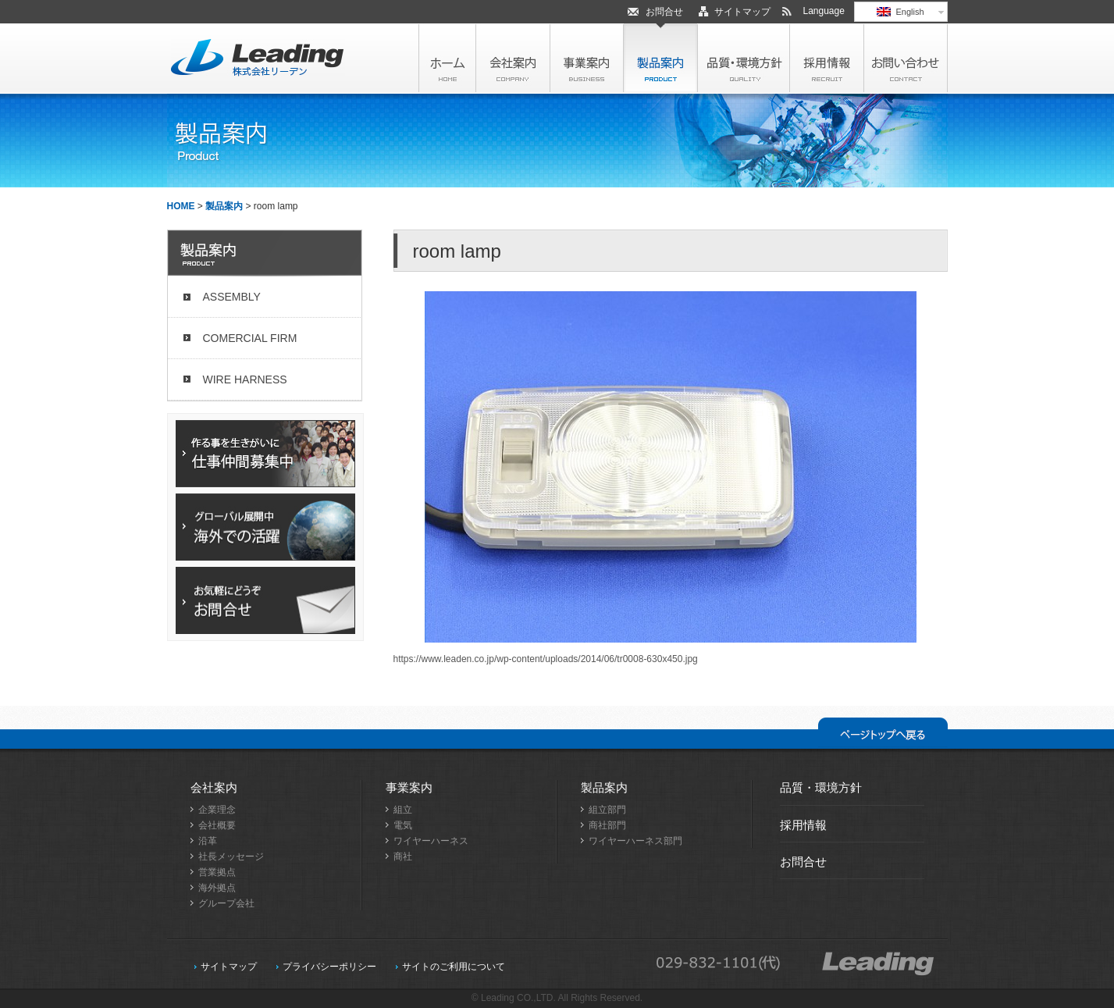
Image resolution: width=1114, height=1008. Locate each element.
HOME (181, 206)
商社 (402, 856)
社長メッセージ (231, 856)
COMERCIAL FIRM (250, 338)
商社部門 (607, 825)
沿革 (207, 840)
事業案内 (409, 787)
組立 (402, 809)
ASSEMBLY (232, 296)
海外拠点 (217, 887)
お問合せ (664, 11)
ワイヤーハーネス (430, 840)
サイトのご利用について (453, 966)
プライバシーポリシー (329, 966)
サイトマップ (742, 11)
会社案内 (213, 787)
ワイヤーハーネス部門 (635, 840)
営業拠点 (217, 872)
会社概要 (217, 825)
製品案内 (224, 206)
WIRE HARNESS (245, 379)
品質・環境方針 (821, 787)
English (900, 11)
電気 (402, 825)
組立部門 (607, 809)
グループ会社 (226, 903)
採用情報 (803, 825)
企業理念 (217, 809)
